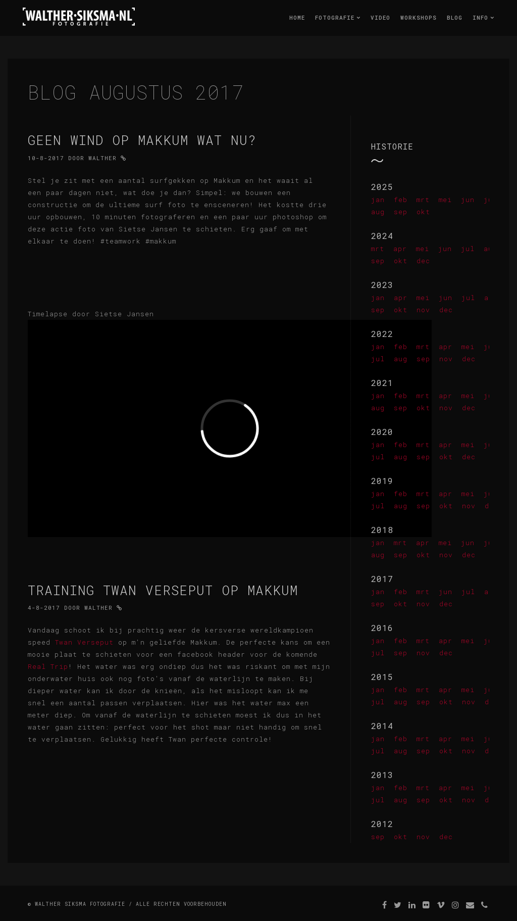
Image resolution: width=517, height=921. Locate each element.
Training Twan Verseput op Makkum (163, 590)
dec (423, 260)
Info (483, 17)
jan (378, 199)
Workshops (418, 17)
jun (468, 199)
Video (380, 17)
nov (423, 309)
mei (445, 199)
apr (400, 248)
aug (378, 211)
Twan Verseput (84, 642)
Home (297, 17)
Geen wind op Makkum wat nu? (142, 140)
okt (423, 211)
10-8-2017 (46, 158)
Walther (102, 158)
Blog (454, 17)
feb (400, 199)
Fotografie (337, 17)
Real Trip (48, 666)
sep (400, 211)
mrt (423, 199)
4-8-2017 (44, 607)
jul (468, 248)
